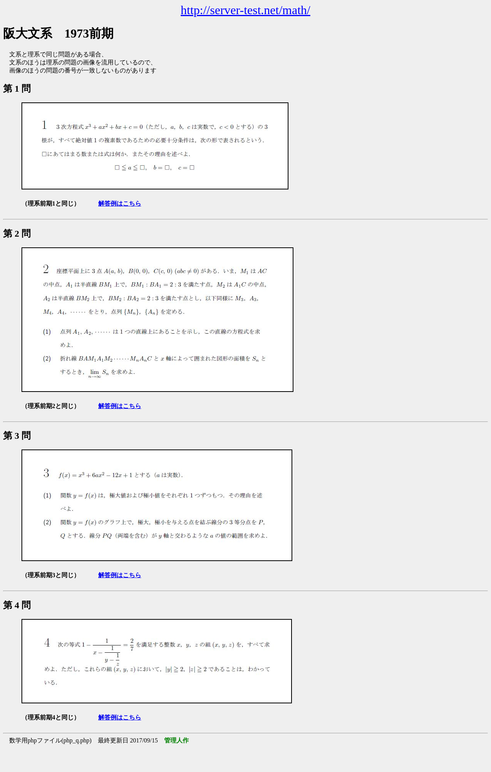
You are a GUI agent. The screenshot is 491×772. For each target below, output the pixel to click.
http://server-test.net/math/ (245, 10)
